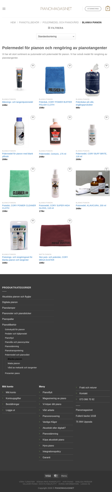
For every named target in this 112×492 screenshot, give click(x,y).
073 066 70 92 (86, 399)
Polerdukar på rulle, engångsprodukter (85, 103)
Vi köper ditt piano (52, 404)
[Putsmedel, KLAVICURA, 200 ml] (93, 183)
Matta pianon (14, 363)
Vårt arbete (48, 410)
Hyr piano (68, 482)
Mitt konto (11, 392)
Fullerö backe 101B (86, 416)
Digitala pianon (10, 302)
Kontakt (83, 393)
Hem (13, 22)
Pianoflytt (47, 392)
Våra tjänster (27, 482)
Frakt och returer (88, 387)
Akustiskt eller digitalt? (54, 428)
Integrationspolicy (52, 451)
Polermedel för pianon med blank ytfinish (17, 155)
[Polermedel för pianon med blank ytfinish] (19, 131)
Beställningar (12, 404)
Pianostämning (12, 346)
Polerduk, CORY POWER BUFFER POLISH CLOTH (55, 103)
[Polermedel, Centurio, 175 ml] (56, 131)
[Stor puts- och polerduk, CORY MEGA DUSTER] (56, 235)
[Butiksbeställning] (56, 36)
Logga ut (10, 410)
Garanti (46, 457)
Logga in (85, 484)
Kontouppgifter (13, 398)
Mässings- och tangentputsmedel (17, 102)
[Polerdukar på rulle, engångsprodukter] (93, 80)
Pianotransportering (14, 350)
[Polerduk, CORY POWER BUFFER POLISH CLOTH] (56, 80)
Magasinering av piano (54, 398)
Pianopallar (8, 319)
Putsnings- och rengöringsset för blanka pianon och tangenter (17, 258)
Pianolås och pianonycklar (17, 342)
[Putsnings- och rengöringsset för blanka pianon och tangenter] (19, 235)
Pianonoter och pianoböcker (16, 313)
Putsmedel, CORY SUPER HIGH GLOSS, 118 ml (54, 206)
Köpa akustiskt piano (53, 439)
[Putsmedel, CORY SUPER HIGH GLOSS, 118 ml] (56, 183)
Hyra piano (48, 445)
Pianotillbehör (29, 22)
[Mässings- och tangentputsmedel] (19, 80)
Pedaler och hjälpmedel (16, 334)
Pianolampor (8, 308)
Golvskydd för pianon (15, 329)
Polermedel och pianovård (61, 22)
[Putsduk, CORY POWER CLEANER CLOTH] (19, 183)
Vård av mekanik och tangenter (22, 367)
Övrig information (69, 484)
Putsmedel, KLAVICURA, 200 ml (91, 205)
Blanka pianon (15, 359)
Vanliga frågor (50, 422)
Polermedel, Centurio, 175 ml (52, 154)
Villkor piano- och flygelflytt (40, 484)
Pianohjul (9, 338)
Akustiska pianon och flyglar (16, 296)
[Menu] (4, 8)
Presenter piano (12, 373)
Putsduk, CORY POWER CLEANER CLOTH (19, 206)
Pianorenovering (51, 416)
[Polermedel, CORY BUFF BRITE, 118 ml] (93, 131)
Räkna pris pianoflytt (49, 482)
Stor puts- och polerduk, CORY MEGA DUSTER (53, 258)
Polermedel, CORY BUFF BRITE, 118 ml (91, 155)
